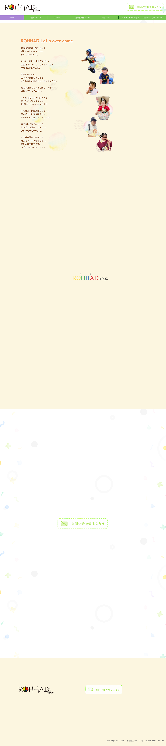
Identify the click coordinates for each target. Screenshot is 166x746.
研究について (107, 18)
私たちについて (35, 18)
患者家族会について (82, 18)
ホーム (11, 18)
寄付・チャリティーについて (154, 18)
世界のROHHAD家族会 (130, 18)
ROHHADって (59, 18)
